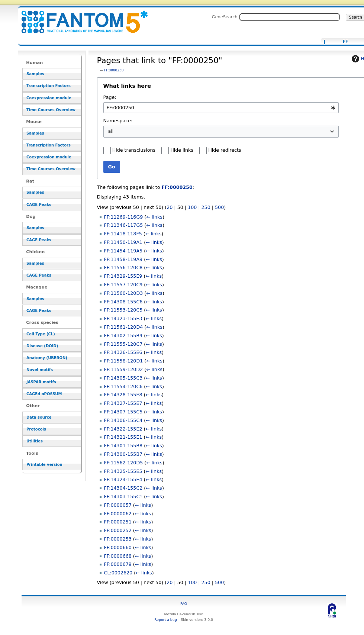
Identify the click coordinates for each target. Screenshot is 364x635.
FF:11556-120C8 (123, 267)
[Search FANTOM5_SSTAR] (289, 17)
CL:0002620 (118, 573)
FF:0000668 (118, 556)
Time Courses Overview (50, 110)
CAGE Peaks (38, 205)
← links (154, 217)
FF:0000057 (118, 505)
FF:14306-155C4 (123, 420)
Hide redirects (224, 150)
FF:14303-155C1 (123, 496)
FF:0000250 (114, 70)
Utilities (34, 441)
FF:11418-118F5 (123, 233)
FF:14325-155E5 (123, 471)
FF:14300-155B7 (123, 454)
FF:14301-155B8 (123, 445)
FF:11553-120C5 (123, 310)
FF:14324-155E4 (123, 479)
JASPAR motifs (41, 382)
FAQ (183, 604)
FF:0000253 (118, 539)
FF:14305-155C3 (123, 378)
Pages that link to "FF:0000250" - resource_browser (80, 18)
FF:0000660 (118, 547)
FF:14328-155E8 (123, 394)
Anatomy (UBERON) (46, 358)
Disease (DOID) (42, 346)
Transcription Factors (48, 86)
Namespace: (118, 120)
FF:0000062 (118, 513)
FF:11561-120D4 (123, 327)
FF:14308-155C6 (123, 301)
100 (192, 207)
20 (170, 207)
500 (219, 207)
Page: (109, 97)
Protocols (36, 429)
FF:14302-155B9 (123, 335)
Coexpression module (48, 98)
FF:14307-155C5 (123, 412)
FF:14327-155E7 (123, 403)
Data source (39, 417)
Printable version (44, 464)
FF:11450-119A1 (123, 242)
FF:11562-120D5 (123, 462)
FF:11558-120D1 (123, 361)
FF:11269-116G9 (123, 217)
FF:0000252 (118, 530)
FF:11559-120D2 (123, 369)
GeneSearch (225, 16)
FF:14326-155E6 (123, 352)
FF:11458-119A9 (123, 259)
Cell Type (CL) (40, 334)
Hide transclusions (133, 150)
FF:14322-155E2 (123, 429)
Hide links (181, 150)
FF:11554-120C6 (123, 386)
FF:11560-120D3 (123, 293)
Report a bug (165, 620)
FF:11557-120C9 (123, 284)
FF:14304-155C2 (123, 488)
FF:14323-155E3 (123, 318)
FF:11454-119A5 (123, 251)
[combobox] (221, 107)
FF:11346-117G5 (123, 225)
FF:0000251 (118, 522)
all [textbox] (111, 131)
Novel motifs (39, 370)
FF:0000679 (118, 564)
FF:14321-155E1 (123, 437)
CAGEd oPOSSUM (44, 394)
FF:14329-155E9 (123, 276)
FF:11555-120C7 (123, 344)
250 (206, 207)
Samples (35, 74)
